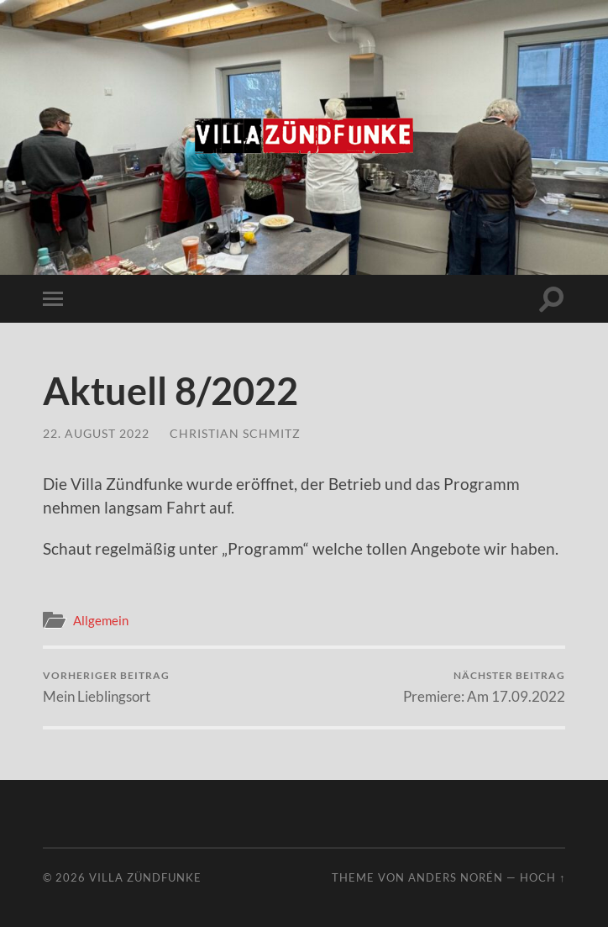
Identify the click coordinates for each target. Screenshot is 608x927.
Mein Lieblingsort (106, 687)
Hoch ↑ (542, 877)
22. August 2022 (96, 433)
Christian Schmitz (235, 433)
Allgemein (100, 620)
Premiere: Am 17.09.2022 (484, 687)
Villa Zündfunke (145, 877)
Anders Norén (455, 877)
